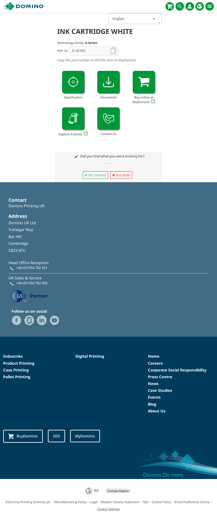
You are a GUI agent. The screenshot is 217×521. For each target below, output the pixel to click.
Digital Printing (89, 356)
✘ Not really (121, 175)
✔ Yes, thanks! (95, 175)
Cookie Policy (161, 502)
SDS (56, 435)
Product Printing (18, 363)
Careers (155, 363)
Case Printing (16, 370)
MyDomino (85, 435)
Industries (13, 356)
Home (153, 356)
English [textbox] (134, 19)
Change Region (118, 490)
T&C (146, 502)
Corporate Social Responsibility (177, 370)
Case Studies (160, 390)
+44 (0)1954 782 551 (31, 267)
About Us (156, 410)
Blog (152, 404)
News (153, 383)
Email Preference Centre (191, 502)
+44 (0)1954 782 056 (31, 283)
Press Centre (160, 376)
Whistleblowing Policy (70, 502)
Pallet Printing (16, 376)
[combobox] (134, 18)
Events (154, 397)
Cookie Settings (108, 509)
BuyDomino (23, 436)
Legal (93, 502)
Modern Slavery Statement (120, 502)
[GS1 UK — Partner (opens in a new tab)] (29, 295)
